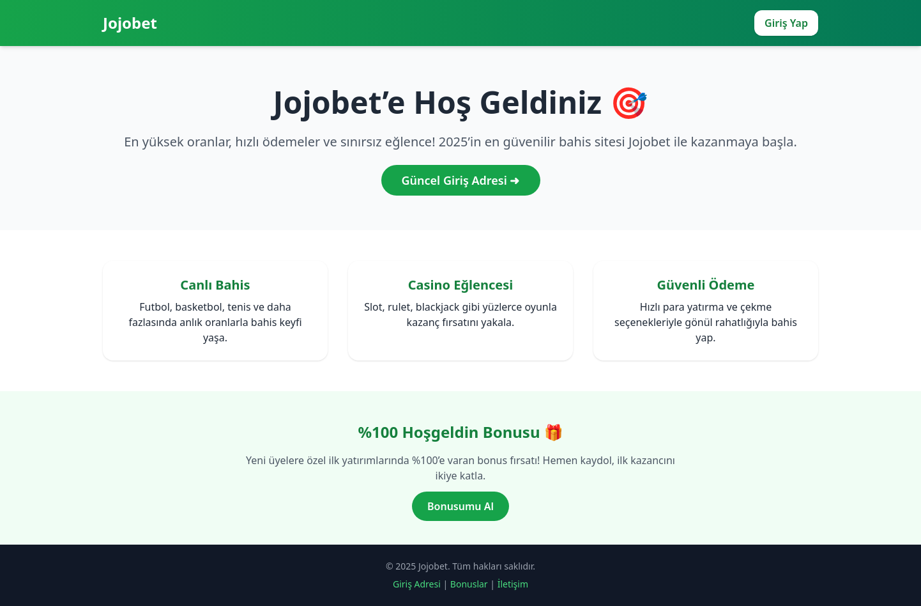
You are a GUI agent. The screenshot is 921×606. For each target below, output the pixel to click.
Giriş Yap (786, 23)
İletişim (513, 584)
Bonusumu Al (460, 506)
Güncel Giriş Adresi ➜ (461, 180)
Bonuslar (469, 584)
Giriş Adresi (417, 584)
